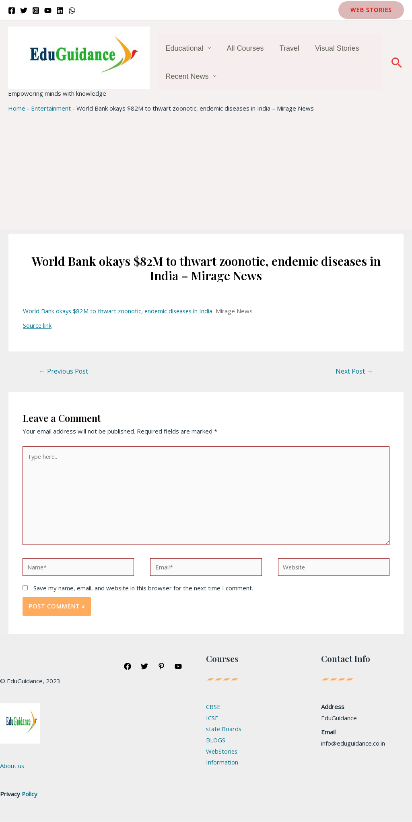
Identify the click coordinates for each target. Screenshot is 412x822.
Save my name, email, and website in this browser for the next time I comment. (143, 589)
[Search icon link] (396, 62)
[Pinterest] (161, 667)
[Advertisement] (206, 173)
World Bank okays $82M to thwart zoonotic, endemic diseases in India (120, 311)
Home (16, 108)
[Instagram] (35, 10)
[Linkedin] (60, 10)
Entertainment (51, 108)
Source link (37, 325)
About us (12, 767)
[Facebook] (11, 10)
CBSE (213, 707)
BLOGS (216, 741)
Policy (30, 795)
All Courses (243, 48)
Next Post (354, 371)
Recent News (186, 76)
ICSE (212, 719)
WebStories (222, 752)
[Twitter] (23, 10)
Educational (184, 48)
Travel (286, 48)
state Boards (224, 730)
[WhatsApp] (72, 10)
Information (222, 764)
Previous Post (64, 371)
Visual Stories (333, 48)
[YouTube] (48, 10)
